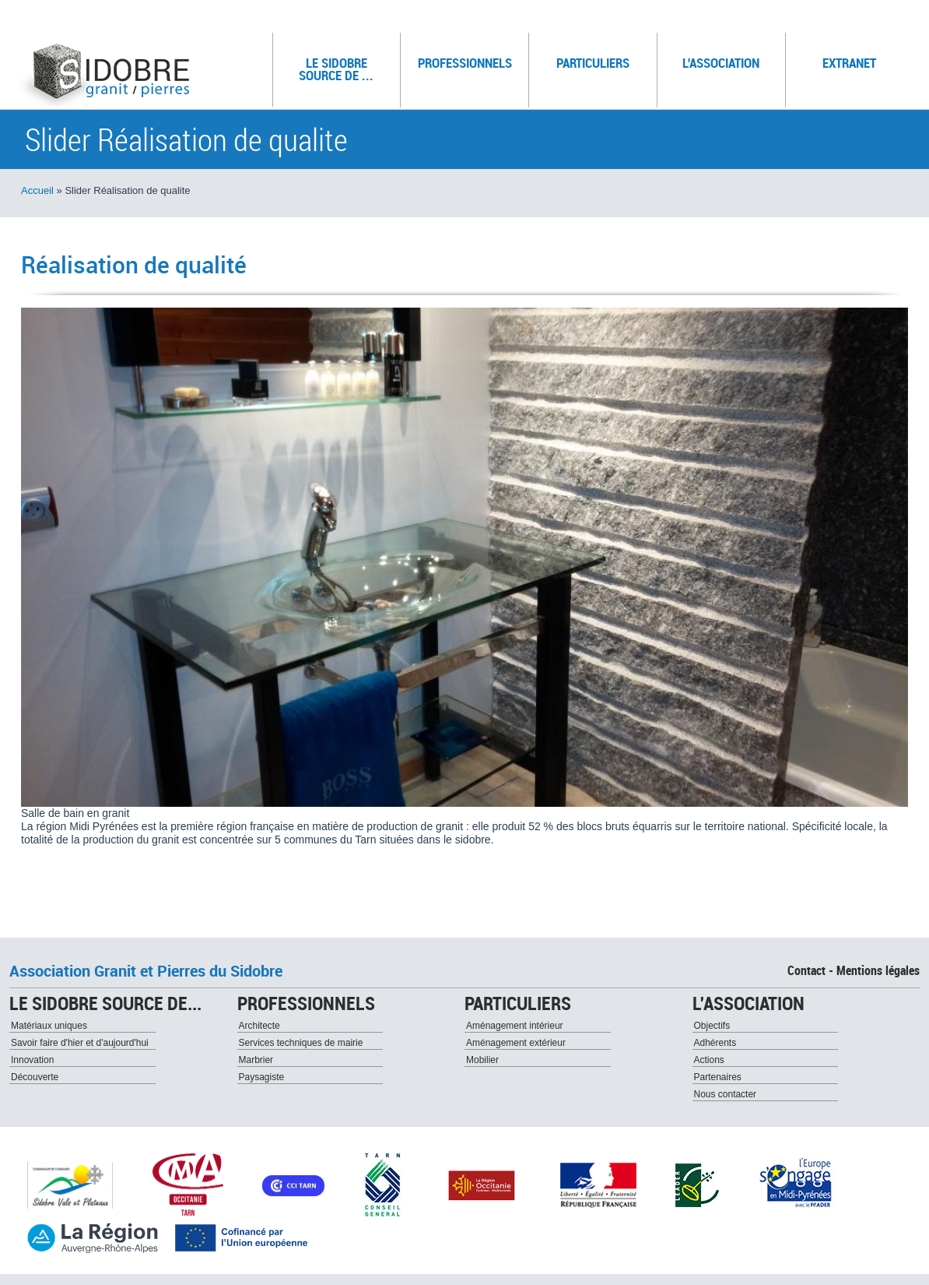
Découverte (34, 1077)
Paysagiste (262, 1077)
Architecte (259, 1025)
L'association (727, 59)
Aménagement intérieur (514, 1025)
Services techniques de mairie (301, 1042)
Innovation (32, 1059)
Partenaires (717, 1077)
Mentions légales (878, 970)
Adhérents (715, 1042)
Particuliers (600, 59)
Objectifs (712, 1025)
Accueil (37, 190)
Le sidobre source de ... (343, 65)
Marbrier (256, 1059)
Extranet (849, 63)
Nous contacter (725, 1094)
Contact (806, 970)
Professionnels (467, 59)
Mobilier (482, 1059)
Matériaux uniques (49, 1025)
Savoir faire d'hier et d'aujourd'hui (80, 1042)
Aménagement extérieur (516, 1042)
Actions (709, 1059)
